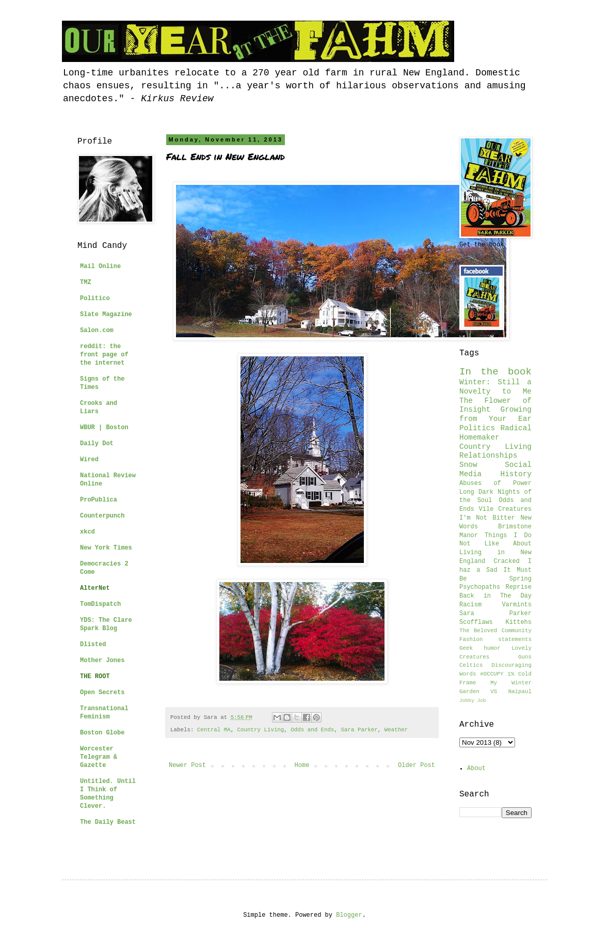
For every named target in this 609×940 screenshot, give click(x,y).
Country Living (260, 730)
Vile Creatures (505, 509)
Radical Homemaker (495, 433)
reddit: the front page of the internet (104, 355)
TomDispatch (100, 604)
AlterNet (95, 588)
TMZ (85, 282)
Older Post (416, 765)
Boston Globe (102, 733)
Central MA (214, 730)
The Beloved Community (495, 631)
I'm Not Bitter (487, 518)
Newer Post (187, 765)
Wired (89, 459)
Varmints (517, 604)
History (516, 474)
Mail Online (100, 266)
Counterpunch (102, 516)
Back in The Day (495, 596)
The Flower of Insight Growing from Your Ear (495, 410)
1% (510, 674)
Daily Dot (97, 443)
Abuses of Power (495, 483)
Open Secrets (102, 692)
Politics (477, 428)
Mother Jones (102, 660)
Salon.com (97, 330)
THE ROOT (95, 676)
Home (302, 765)
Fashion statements (495, 639)
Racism (470, 604)
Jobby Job (472, 700)
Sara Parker (359, 730)
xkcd (87, 532)
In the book (495, 372)
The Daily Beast (108, 822)
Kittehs (519, 622)
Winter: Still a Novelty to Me (495, 387)
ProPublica (98, 500)
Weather (396, 730)
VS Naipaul (511, 691)
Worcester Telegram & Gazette (98, 757)
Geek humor (480, 648)
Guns (525, 657)
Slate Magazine (106, 314)
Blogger (349, 915)
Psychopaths (479, 587)
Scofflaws (476, 622)
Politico (95, 298)
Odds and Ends (312, 730)
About (476, 768)
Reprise (519, 587)
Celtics (471, 665)
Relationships (488, 455)
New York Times (106, 548)
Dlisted (93, 644)
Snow (468, 465)
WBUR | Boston (104, 427)
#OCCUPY (491, 674)
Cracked (506, 561)
